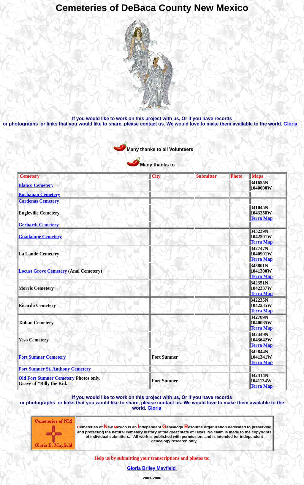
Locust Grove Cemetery (42, 270)
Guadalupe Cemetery (40, 236)
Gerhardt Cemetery (38, 224)
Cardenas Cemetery (38, 200)
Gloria (290, 123)
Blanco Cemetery (35, 185)
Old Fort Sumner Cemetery (46, 378)
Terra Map (262, 218)
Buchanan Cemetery (39, 194)
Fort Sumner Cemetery (42, 357)
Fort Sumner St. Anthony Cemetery (54, 368)
